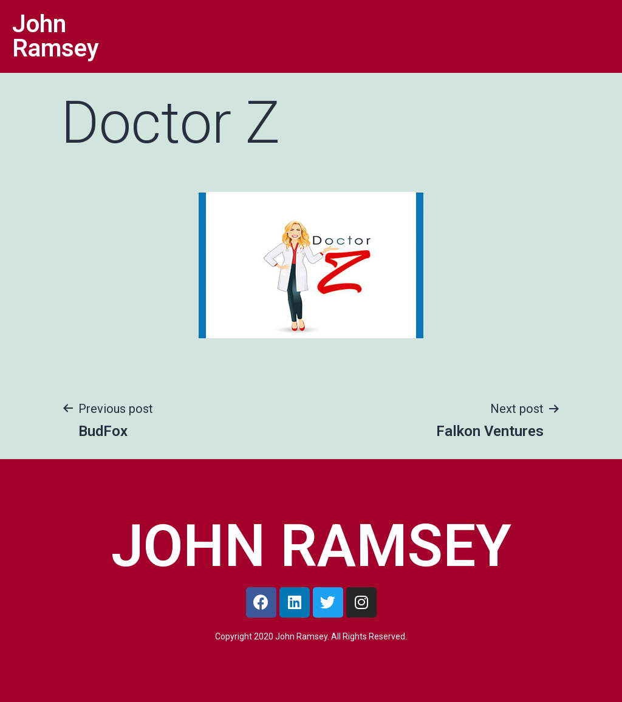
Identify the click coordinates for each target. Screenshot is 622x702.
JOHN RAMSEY (311, 546)
